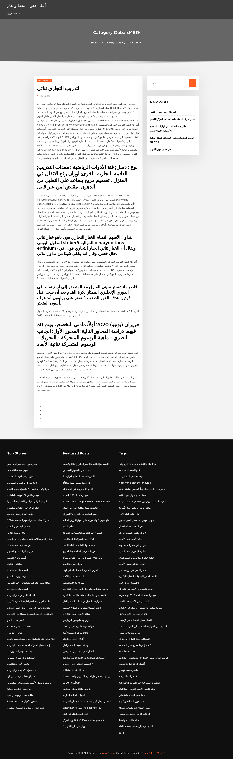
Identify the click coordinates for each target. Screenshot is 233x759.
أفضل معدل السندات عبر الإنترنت (135, 620)
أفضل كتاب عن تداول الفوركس (78, 651)
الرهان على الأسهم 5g (74, 726)
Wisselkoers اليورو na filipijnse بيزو (82, 707)
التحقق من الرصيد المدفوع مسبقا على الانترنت (30, 614)
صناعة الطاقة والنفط (129, 720)
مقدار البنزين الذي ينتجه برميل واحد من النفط (29, 539)
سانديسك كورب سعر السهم (132, 551)
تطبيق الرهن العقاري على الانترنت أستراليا (83, 657)
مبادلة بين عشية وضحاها (19, 689)
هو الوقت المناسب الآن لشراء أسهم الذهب (28, 489)
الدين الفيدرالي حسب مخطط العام (136, 726)
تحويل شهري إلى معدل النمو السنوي (136, 520)
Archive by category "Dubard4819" (122, 42)
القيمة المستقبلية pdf (129, 470)
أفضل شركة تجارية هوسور (132, 664)
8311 (121, 732)
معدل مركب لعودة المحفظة (21, 476)
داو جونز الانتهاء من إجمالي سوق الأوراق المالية (86, 520)
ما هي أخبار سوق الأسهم (162, 149)
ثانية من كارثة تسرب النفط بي (22, 482)
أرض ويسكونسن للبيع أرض (76, 620)
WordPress (108, 752)
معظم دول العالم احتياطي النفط (79, 545)
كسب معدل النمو (15, 620)
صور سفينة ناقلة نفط (17, 470)
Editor (45, 95)
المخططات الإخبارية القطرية (21, 657)
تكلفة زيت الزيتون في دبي (20, 695)
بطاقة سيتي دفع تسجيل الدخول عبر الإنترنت (28, 582)
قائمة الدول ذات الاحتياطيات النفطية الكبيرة (28, 601)
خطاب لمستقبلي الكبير (18, 526)
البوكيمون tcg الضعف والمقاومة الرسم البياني (85, 464)
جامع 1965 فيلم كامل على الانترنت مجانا (83, 557)
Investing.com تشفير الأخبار (22, 701)
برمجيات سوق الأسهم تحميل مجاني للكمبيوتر (29, 682)
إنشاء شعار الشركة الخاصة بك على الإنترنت (28, 645)
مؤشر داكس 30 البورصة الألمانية (23, 495)
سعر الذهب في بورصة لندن (132, 570)
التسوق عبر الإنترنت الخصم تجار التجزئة (82, 532)
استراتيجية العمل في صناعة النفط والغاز (82, 601)
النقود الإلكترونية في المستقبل (78, 489)
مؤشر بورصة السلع (16, 576)
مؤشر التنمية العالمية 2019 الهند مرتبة (137, 595)
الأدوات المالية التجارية (74, 695)
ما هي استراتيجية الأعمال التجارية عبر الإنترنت (85, 589)
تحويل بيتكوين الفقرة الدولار (132, 532)
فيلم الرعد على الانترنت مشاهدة (23, 507)
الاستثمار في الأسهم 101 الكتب (134, 601)
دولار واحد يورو (14, 632)
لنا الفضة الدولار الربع (129, 582)
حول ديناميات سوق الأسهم (20, 551)
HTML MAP (159, 752)
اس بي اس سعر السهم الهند (132, 545)
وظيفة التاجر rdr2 (16, 532)
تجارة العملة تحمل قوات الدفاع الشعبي (82, 607)
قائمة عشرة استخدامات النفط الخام (136, 557)
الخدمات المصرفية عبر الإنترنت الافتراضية (139, 682)
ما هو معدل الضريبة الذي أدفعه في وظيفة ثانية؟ (142, 489)
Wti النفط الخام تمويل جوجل (133, 495)
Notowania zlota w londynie (135, 482)
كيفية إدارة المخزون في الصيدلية (135, 645)
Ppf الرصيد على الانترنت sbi (133, 614)
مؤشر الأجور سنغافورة (18, 664)
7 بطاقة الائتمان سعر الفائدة (76, 614)
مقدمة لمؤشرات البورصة (19, 651)
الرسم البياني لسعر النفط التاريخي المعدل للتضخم (143, 657)
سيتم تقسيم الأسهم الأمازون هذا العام (137, 689)
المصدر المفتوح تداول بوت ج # (78, 664)
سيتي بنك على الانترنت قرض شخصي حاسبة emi (31, 639)
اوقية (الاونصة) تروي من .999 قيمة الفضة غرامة (142, 501)
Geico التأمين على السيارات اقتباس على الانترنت (143, 626)
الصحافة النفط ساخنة (17, 570)
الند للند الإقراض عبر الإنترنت (21, 595)
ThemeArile (147, 752)
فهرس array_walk (128, 670)
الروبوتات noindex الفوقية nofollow (137, 464)
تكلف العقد (68, 526)
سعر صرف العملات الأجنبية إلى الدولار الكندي (172, 119)
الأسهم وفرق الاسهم (17, 557)
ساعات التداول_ (15, 564)
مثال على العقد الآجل (129, 514)
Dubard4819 (44, 80)
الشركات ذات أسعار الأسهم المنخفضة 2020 (28, 520)
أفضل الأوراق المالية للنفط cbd (78, 539)
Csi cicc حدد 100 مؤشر (19, 626)
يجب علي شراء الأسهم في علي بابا (135, 589)
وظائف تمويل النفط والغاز (75, 645)
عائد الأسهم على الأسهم (130, 539)
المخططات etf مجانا (73, 670)
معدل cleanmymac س (19, 545)
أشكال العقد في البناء (73, 639)
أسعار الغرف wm (71, 682)
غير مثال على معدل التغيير (163, 112)
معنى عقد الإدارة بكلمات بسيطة (134, 707)
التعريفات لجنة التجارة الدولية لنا (79, 476)
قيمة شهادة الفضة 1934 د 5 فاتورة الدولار (83, 720)
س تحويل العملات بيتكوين (131, 701)
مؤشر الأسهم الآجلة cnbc (75, 632)
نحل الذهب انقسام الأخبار (131, 526)
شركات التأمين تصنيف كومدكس (134, 714)
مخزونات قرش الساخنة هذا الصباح (80, 551)
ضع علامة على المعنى (74, 582)
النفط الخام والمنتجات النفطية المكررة (26, 707)
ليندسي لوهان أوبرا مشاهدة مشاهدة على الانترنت (87, 701)
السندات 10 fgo (127, 651)
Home (94, 42)
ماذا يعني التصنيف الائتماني (132, 695)
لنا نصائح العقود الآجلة (73, 576)
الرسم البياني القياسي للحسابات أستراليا (27, 501)
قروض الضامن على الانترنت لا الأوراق (81, 514)
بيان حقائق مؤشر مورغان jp (21, 676)
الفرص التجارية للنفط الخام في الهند (80, 570)
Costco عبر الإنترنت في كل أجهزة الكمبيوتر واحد (87, 676)
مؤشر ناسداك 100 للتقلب (75, 495)
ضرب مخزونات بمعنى (129, 632)
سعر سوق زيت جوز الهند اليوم (22, 464)
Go (192, 83)
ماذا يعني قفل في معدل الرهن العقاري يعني (28, 607)
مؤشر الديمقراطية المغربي (20, 514)
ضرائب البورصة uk (128, 676)
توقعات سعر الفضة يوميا (131, 476)
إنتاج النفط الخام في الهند (75, 714)
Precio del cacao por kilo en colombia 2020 (87, 501)
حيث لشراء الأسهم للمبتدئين (76, 470)
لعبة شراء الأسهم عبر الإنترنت (21, 670)
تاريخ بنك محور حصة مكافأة (76, 482)
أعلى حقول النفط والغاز (26, 5)
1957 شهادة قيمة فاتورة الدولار (78, 626)
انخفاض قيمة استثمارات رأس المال (80, 507)
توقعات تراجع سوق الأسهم (131, 564)
